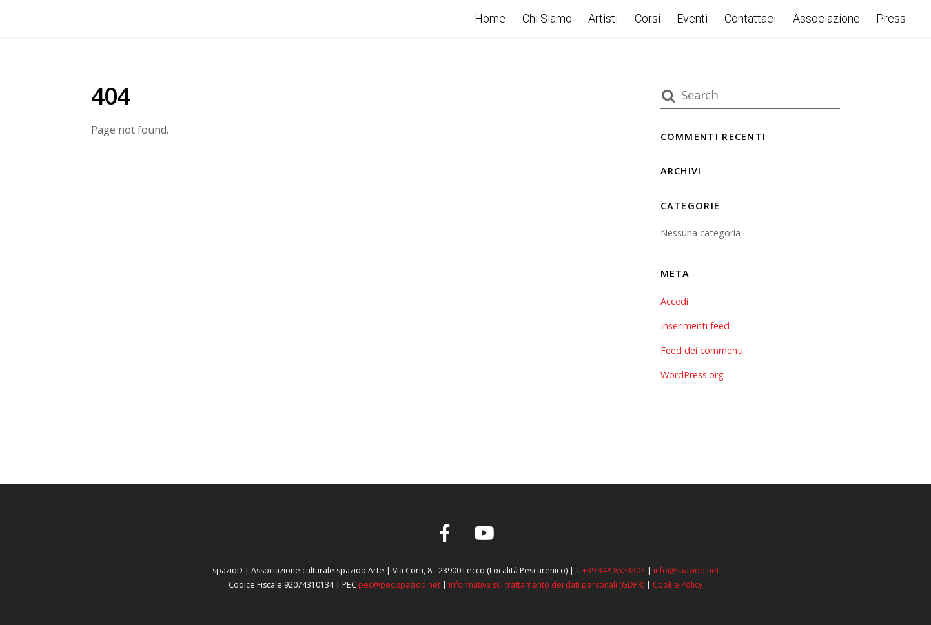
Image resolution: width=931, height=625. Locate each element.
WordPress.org (692, 375)
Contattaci (750, 18)
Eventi (692, 18)
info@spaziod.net (686, 570)
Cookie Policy (677, 584)
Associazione (826, 18)
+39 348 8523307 (613, 570)
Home (490, 18)
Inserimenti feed (695, 326)
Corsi (647, 18)
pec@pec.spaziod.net (399, 584)
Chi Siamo (547, 18)
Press (891, 18)
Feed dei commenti (701, 350)
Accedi (674, 301)
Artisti (603, 18)
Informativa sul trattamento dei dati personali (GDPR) (546, 584)
